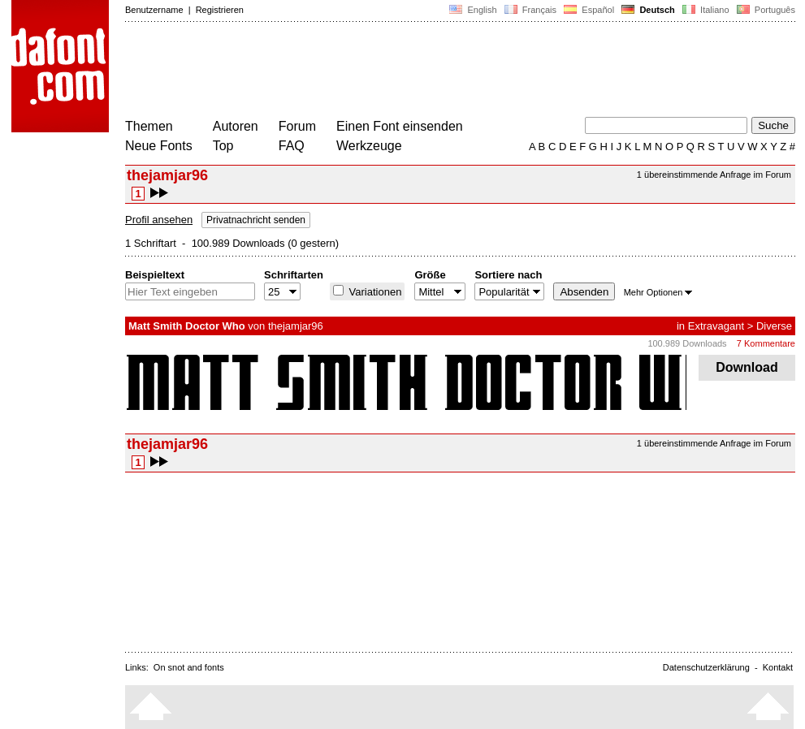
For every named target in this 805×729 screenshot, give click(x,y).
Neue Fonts (159, 146)
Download (747, 367)
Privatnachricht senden (255, 220)
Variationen (373, 292)
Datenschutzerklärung (706, 667)
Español (589, 10)
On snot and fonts (189, 667)
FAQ (292, 146)
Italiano (706, 10)
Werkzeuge (369, 146)
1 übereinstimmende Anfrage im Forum (714, 174)
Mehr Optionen (658, 292)
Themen (149, 126)
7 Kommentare (766, 343)
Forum (297, 126)
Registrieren (220, 10)
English (473, 10)
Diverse (774, 326)
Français (530, 10)
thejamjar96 (295, 326)
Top (223, 146)
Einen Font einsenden (399, 126)
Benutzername (154, 10)
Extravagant (716, 326)
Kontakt (778, 667)
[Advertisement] (420, 71)
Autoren (235, 126)
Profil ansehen (159, 220)
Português (764, 10)
